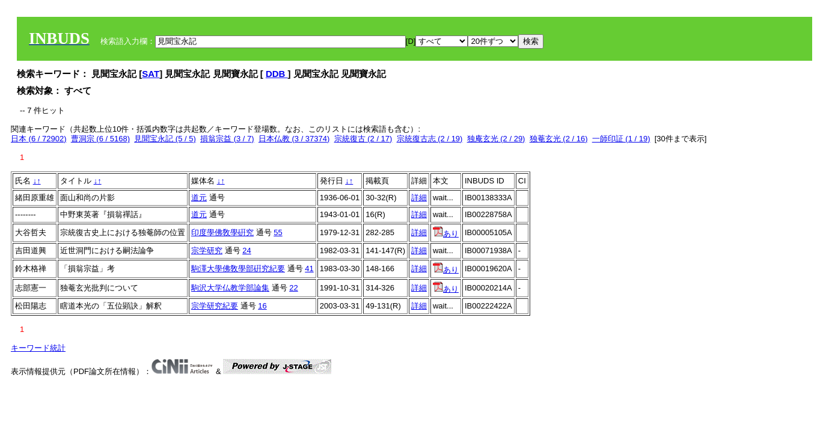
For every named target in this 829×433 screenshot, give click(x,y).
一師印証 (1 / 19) (621, 138)
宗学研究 (206, 250)
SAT (150, 74)
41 (309, 268)
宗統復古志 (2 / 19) (430, 138)
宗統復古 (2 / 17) (363, 138)
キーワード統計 (38, 347)
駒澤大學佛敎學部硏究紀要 (238, 268)
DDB (277, 74)
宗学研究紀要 (214, 305)
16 (262, 305)
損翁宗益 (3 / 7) (227, 138)
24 (246, 250)
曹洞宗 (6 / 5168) (100, 138)
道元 (199, 197)
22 (293, 287)
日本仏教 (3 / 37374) (294, 138)
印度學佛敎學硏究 (222, 232)
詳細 (419, 197)
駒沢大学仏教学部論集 (230, 287)
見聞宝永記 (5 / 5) (165, 138)
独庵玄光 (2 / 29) (496, 138)
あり (446, 233)
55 (278, 232)
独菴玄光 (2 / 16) (559, 138)
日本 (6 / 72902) (39, 138)
